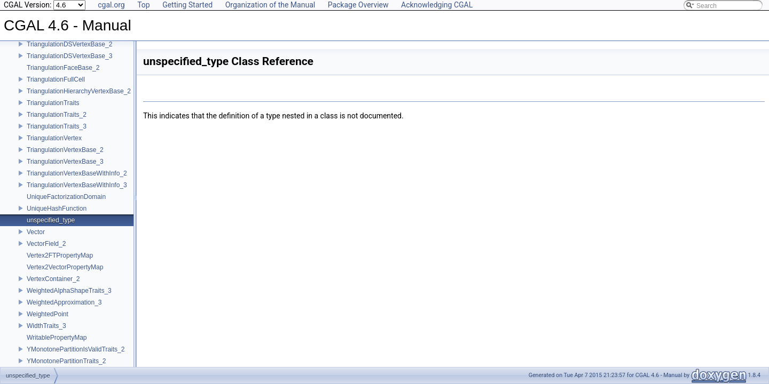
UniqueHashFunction (57, 208)
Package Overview (358, 5)
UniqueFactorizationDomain (66, 197)
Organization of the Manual (270, 5)
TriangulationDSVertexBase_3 (69, 56)
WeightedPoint (47, 314)
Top (143, 5)
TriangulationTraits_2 (57, 114)
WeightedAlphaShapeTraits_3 (69, 290)
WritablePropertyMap (57, 337)
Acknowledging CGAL (437, 5)
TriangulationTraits (53, 103)
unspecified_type (51, 220)
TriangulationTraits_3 (57, 126)
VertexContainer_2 (53, 279)
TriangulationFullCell (56, 79)
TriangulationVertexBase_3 (65, 161)
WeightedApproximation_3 (64, 302)
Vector (36, 232)
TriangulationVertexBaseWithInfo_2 (77, 173)
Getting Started (187, 5)
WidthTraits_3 (46, 326)
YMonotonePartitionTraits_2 (66, 361)
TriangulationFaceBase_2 (63, 67)
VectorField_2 (46, 243)
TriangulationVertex (54, 138)
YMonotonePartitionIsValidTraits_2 (75, 349)
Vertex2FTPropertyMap (60, 255)
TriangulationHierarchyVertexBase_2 (79, 91)
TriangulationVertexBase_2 (65, 150)
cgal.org (111, 5)
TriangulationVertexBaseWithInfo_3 (77, 185)
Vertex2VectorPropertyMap (65, 267)
